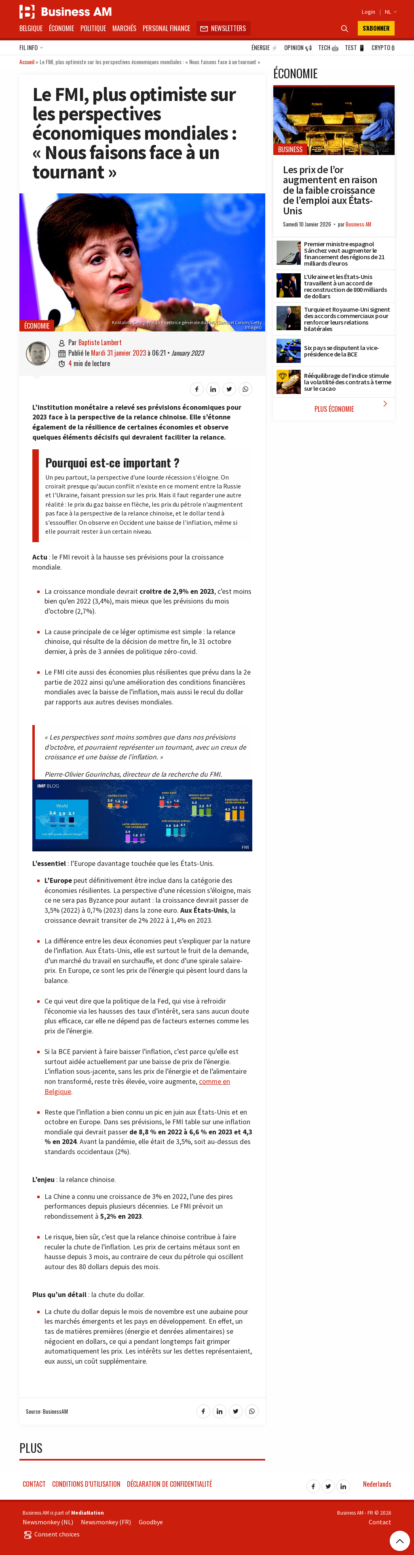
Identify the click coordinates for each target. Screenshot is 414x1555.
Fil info (31, 48)
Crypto (383, 47)
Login (368, 11)
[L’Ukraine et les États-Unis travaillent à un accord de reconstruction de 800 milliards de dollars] (289, 278)
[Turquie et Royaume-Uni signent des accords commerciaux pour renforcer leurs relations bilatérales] (289, 310)
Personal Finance (166, 28)
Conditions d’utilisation (86, 1484)
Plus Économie (353, 406)
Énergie (264, 47)
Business (290, 149)
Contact (34, 1484)
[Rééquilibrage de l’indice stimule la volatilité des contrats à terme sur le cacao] (289, 374)
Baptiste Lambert (100, 342)
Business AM (358, 224)
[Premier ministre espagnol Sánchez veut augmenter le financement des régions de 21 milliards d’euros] (289, 245)
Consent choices (51, 1534)
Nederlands (377, 1484)
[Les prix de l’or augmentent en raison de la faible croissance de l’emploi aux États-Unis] (334, 91)
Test (355, 47)
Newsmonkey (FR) (106, 1522)
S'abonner (376, 28)
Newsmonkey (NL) (48, 1522)
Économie (61, 28)
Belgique (30, 28)
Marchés (124, 28)
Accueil (26, 61)
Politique (93, 28)
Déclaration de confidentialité (169, 1484)
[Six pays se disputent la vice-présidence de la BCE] (289, 343)
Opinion (298, 47)
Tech (328, 47)
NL (390, 11)
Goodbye (151, 1522)
